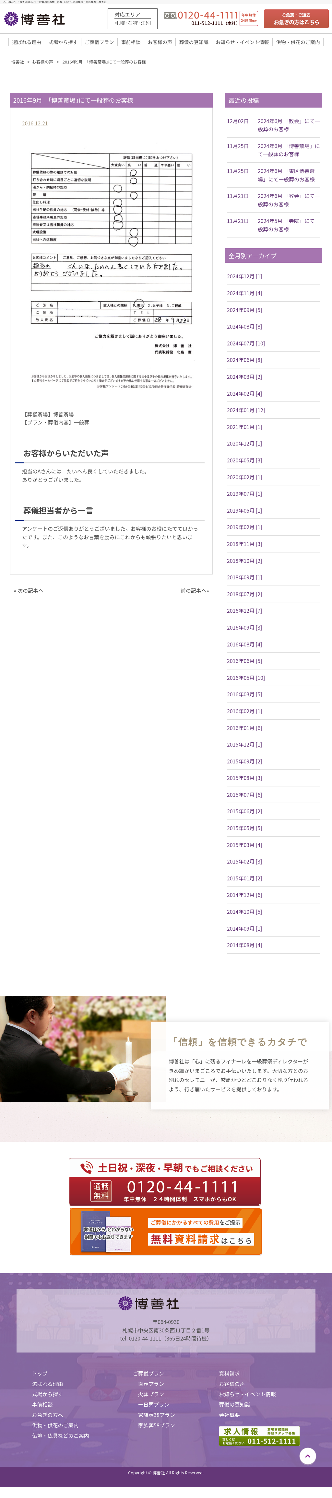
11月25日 (238, 146)
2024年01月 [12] (246, 410)
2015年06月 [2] (244, 812)
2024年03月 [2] (244, 377)
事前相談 (131, 42)
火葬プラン (151, 1395)
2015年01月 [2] (244, 879)
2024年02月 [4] (244, 394)
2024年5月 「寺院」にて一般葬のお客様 (289, 225)
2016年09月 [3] (244, 628)
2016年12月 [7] (244, 611)
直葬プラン (151, 1384)
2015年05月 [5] (244, 828)
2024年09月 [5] (244, 310)
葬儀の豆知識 (193, 42)
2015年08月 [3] (244, 778)
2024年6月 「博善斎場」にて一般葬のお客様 (289, 151)
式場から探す (62, 42)
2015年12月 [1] (244, 745)
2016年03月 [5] (244, 695)
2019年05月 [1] (244, 511)
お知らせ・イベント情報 (242, 42)
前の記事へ (194, 591)
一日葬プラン (153, 1405)
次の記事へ (30, 591)
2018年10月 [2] (244, 561)
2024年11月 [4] (244, 293)
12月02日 (238, 121)
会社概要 (229, 1415)
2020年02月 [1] (244, 478)
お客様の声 (160, 42)
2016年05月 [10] (246, 678)
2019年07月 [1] (244, 494)
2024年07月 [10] (246, 344)
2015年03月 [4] (244, 845)
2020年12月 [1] (244, 444)
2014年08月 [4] (244, 945)
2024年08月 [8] (244, 327)
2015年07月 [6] (244, 795)
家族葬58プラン (156, 1426)
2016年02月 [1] (244, 711)
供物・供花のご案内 (298, 42)
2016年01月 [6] (244, 728)
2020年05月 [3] (244, 461)
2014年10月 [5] (244, 912)
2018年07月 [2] (244, 594)
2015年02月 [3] (244, 862)
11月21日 (238, 196)
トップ (40, 1374)
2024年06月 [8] (244, 360)
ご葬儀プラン (99, 42)
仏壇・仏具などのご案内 (60, 1436)
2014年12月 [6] (244, 895)
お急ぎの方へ (47, 1415)
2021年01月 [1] (244, 427)
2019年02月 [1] (244, 527)
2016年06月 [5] (244, 661)
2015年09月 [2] (244, 762)
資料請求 (229, 1374)
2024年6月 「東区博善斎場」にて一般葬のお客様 (286, 176)
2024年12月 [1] (244, 277)
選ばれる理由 (26, 42)
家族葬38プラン (156, 1415)
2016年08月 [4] (244, 644)
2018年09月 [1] (244, 578)
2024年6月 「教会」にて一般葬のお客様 (289, 126)
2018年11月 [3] (244, 544)
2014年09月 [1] (244, 929)
